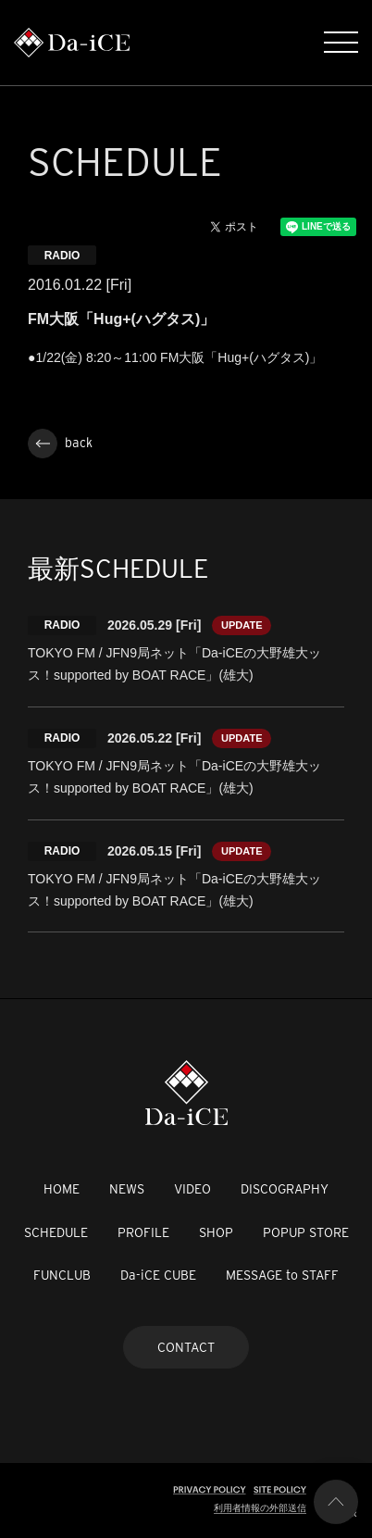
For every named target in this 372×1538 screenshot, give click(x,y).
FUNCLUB (62, 1275)
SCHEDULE (56, 1232)
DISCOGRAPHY (285, 1189)
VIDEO (192, 1189)
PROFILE (143, 1232)
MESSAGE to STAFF (282, 1275)
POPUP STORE (306, 1232)
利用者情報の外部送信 (260, 1508)
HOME (61, 1189)
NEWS (126, 1189)
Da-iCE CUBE (158, 1275)
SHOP (216, 1232)
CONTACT (186, 1347)
